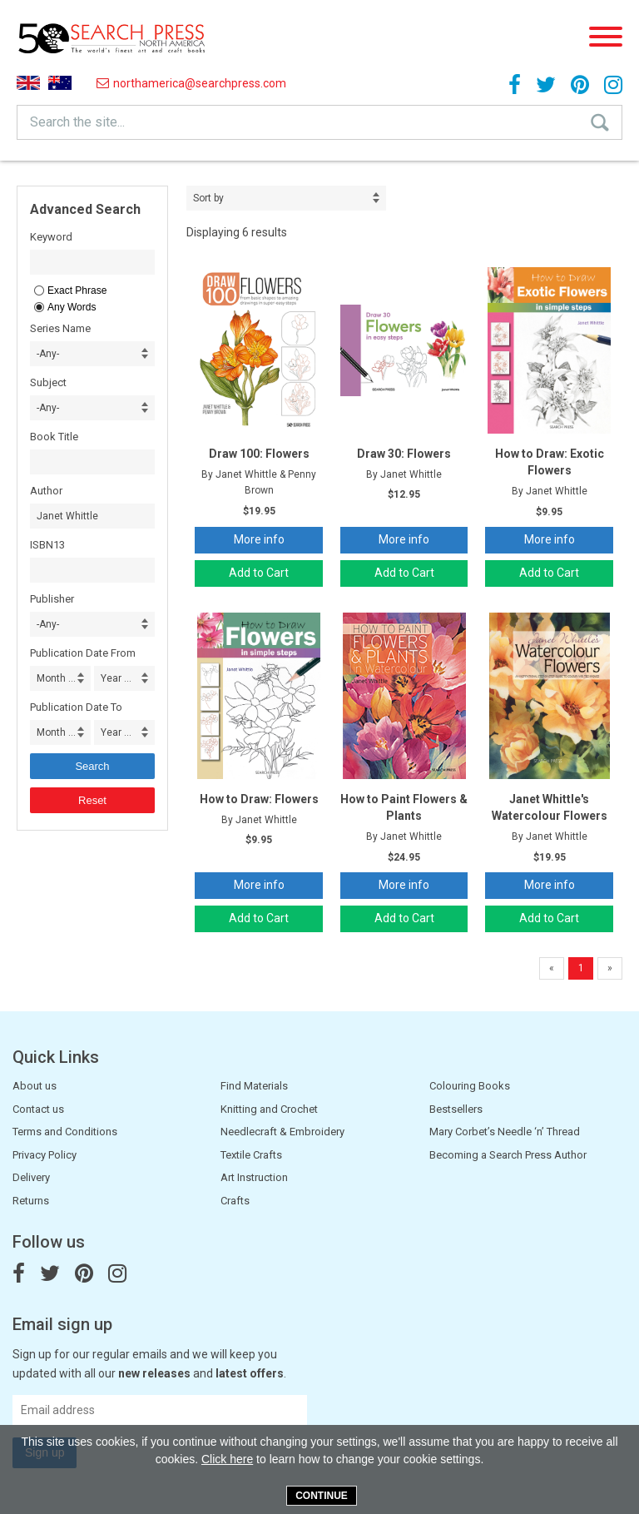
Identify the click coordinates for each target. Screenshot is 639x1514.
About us (34, 1086)
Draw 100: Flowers (259, 453)
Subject (48, 382)
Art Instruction (254, 1177)
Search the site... (77, 122)
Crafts (235, 1200)
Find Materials (254, 1086)
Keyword (51, 237)
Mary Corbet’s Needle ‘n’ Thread (504, 1131)
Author (46, 490)
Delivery (31, 1177)
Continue (321, 1496)
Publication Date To (76, 707)
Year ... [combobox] (116, 678)
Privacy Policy (44, 1155)
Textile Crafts (251, 1155)
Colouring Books (469, 1086)
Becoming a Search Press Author (508, 1155)
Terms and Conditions (64, 1131)
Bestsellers (456, 1109)
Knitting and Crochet (269, 1109)
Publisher (52, 599)
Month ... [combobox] (56, 678)
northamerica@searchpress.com (191, 83)
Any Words (71, 307)
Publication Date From (83, 653)
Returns (30, 1200)
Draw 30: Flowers (404, 453)
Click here (227, 1459)
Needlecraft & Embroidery (282, 1131)
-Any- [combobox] (48, 354)
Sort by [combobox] (208, 198)
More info (259, 539)
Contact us (38, 1109)
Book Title (54, 436)
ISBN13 (47, 545)
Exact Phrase (76, 290)
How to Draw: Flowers (259, 799)
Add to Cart (259, 572)
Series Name (60, 328)
